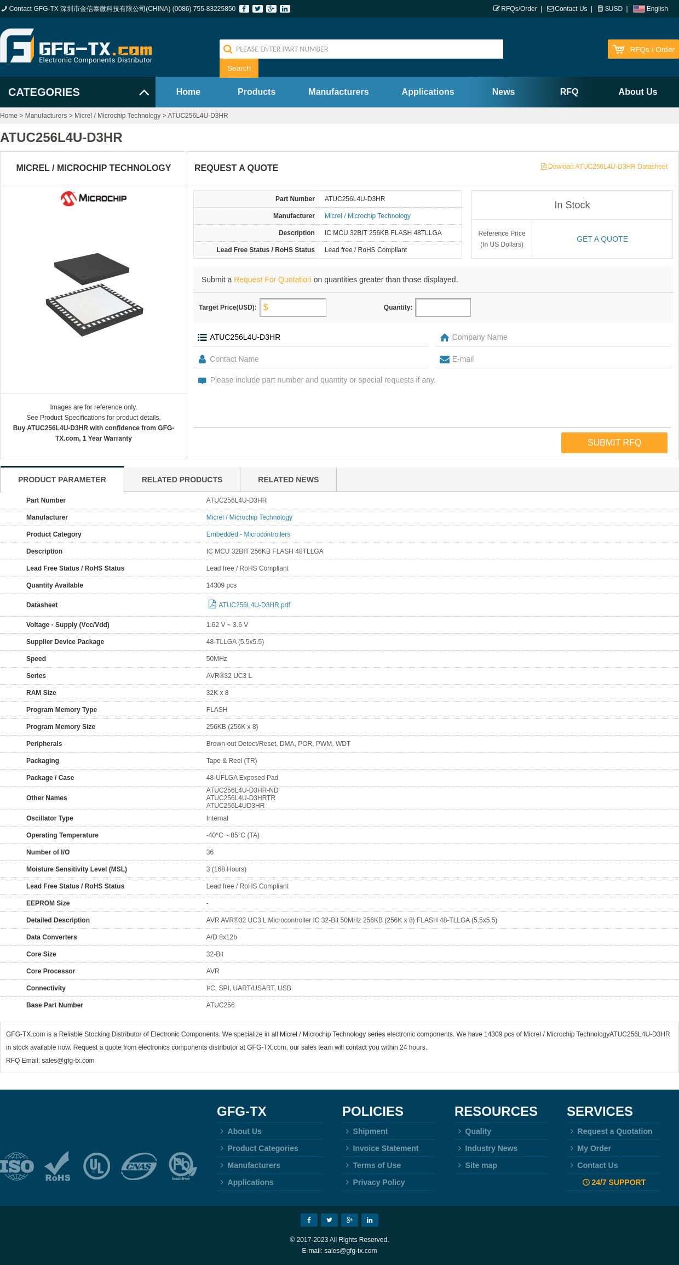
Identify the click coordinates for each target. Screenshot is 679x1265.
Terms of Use (371, 1165)
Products (256, 91)
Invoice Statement (380, 1148)
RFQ (569, 91)
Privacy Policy (373, 1182)
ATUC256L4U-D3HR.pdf (254, 605)
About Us (638, 91)
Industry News (485, 1148)
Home (188, 91)
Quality (472, 1131)
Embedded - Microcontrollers (248, 534)
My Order (589, 1148)
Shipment (365, 1131)
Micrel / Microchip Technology (117, 115)
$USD (614, 9)
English (657, 9)
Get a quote (602, 239)
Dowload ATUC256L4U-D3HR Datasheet (608, 166)
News (503, 91)
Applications (428, 91)
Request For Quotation (273, 279)
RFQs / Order (652, 49)
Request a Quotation (610, 1131)
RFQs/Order (519, 9)
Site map (475, 1165)
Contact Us (571, 9)
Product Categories (257, 1148)
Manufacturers (338, 91)
